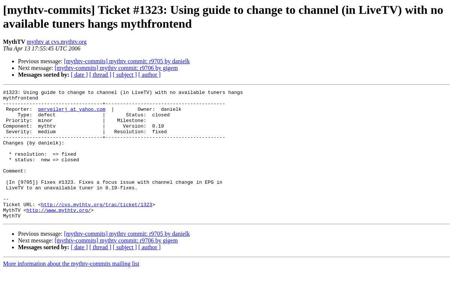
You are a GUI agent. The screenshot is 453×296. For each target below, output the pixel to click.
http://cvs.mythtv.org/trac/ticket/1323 (96, 228)
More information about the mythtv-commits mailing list (71, 289)
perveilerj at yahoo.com (71, 113)
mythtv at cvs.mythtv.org (57, 42)
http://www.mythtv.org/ (58, 234)
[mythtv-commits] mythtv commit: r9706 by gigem (116, 68)
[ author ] (149, 74)
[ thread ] (100, 74)
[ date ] (79, 74)
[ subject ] (125, 74)
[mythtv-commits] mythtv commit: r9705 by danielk (127, 61)
